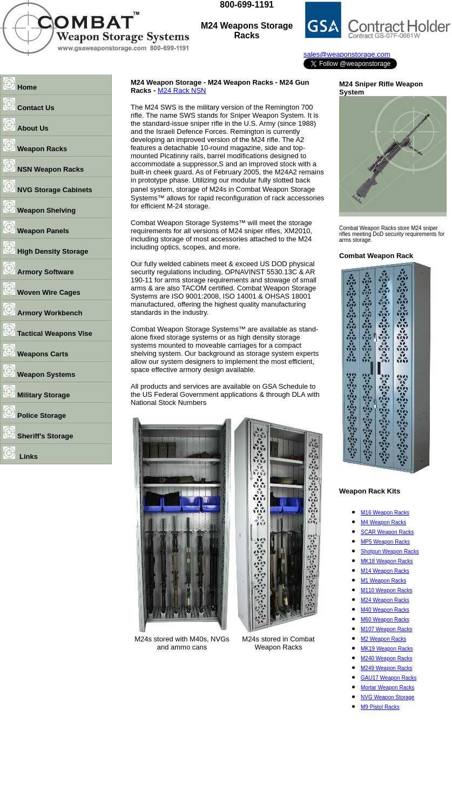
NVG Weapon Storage (387, 697)
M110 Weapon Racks (386, 590)
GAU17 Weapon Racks (388, 678)
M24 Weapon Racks (385, 600)
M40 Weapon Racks (385, 610)
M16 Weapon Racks (385, 513)
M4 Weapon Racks (383, 522)
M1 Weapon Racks (383, 581)
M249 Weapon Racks (386, 668)
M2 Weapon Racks (383, 639)
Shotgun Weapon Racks (390, 551)
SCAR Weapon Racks (387, 532)
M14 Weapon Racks (385, 571)
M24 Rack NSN (182, 90)
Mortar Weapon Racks (387, 688)
